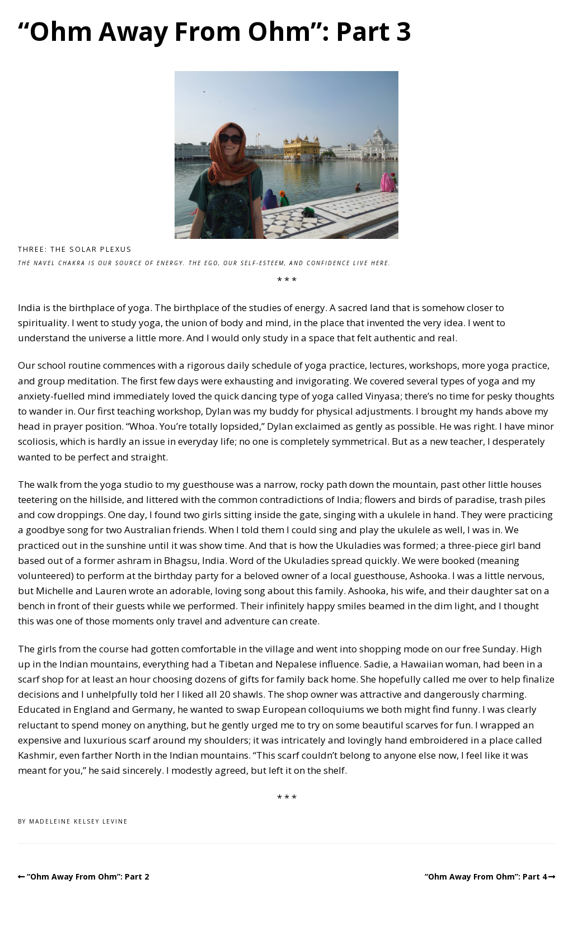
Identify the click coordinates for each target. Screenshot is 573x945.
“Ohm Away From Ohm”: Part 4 (486, 876)
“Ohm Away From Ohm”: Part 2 (88, 876)
